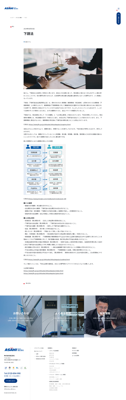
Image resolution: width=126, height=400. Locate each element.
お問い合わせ (118, 19)
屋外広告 (51, 355)
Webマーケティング (54, 368)
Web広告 (51, 366)
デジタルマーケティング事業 (56, 363)
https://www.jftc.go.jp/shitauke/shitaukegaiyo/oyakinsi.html (49, 259)
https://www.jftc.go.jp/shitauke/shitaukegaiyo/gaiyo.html (43, 273)
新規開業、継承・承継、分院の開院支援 (59, 384)
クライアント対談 (38, 348)
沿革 (37, 353)
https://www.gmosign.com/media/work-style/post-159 (47, 199)
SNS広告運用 (52, 370)
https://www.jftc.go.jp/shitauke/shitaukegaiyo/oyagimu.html (50, 124)
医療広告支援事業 (54, 381)
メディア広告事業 (53, 350)
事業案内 (50, 348)
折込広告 (51, 361)
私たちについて (38, 351)
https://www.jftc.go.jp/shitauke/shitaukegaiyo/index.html (43, 271)
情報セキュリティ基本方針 (11, 386)
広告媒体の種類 (53, 388)
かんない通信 (75, 350)
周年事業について (54, 377)
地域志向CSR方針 (40, 358)
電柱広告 (51, 353)
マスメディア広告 (53, 359)
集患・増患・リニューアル (56, 386)
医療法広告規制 (53, 389)
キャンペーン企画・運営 (55, 379)
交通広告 (51, 357)
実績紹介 (74, 348)
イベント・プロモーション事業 (57, 374)
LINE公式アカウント (54, 372)
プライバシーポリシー (10, 388)
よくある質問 (75, 355)
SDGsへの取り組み (41, 356)
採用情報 (74, 353)
